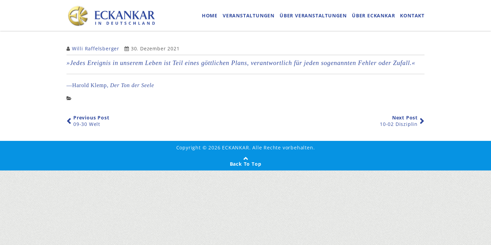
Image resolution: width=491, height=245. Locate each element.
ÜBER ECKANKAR (373, 17)
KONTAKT (412, 17)
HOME (210, 17)
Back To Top (246, 167)
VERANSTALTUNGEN (248, 17)
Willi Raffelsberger (95, 51)
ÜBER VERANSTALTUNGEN (313, 17)
